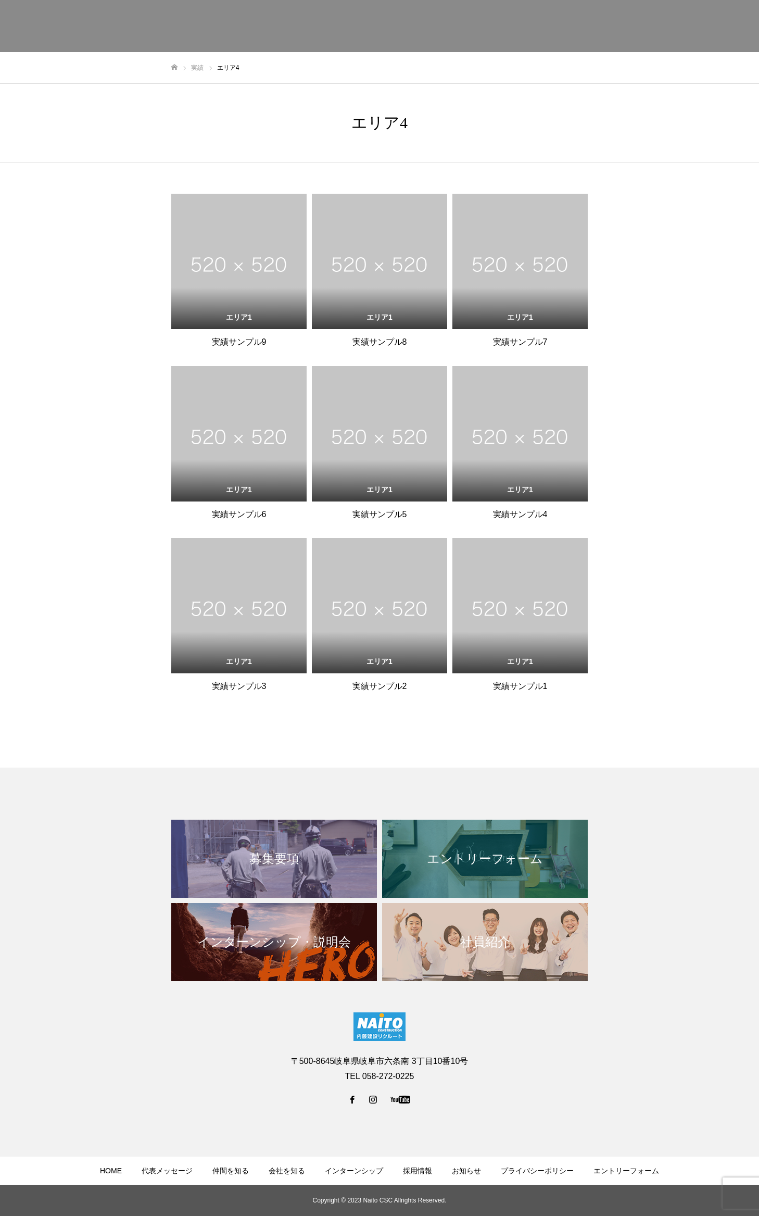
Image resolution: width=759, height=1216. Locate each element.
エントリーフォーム (626, 1171)
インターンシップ (354, 1171)
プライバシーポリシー (537, 1171)
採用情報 (417, 1171)
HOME (111, 1171)
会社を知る (287, 1171)
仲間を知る (230, 1171)
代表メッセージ (167, 1171)
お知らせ (466, 1171)
